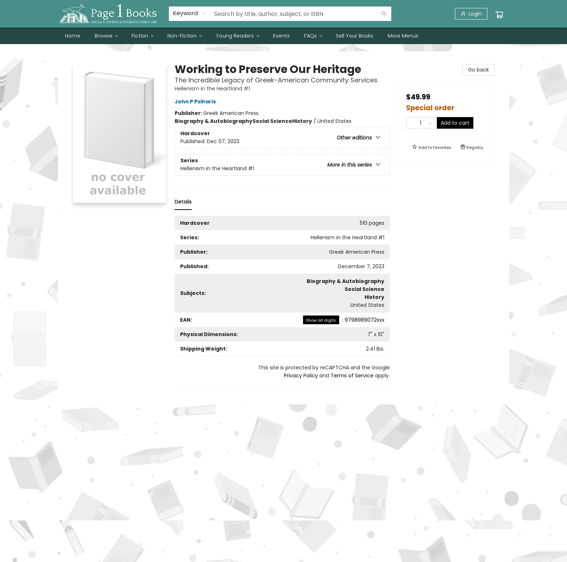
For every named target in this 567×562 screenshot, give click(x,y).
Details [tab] (183, 201)
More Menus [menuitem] (403, 35)
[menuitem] (73, 35)
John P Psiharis (196, 101)
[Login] (471, 14)
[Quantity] (420, 123)
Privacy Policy (301, 375)
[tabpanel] (282, 302)
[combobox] (189, 13)
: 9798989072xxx (343, 319)
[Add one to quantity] (430, 123)
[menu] (283, 35)
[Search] (384, 14)
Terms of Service (352, 375)
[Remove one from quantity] (410, 123)
